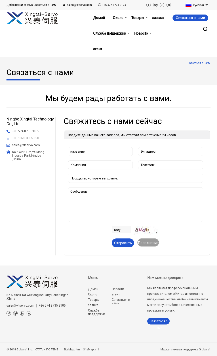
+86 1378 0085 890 (25, 138)
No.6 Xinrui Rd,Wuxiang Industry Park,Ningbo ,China (28, 155)
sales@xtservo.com (79, 4)
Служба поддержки (96, 312)
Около (92, 294)
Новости (118, 289)
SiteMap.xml (91, 349)
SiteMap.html (71, 349)
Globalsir (205, 349)
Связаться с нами (31, 4)
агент (116, 294)
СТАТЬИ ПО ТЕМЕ (46, 349)
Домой (93, 289)
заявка (93, 305)
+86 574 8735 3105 (114, 4)
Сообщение (135, 204)
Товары (93, 299)
